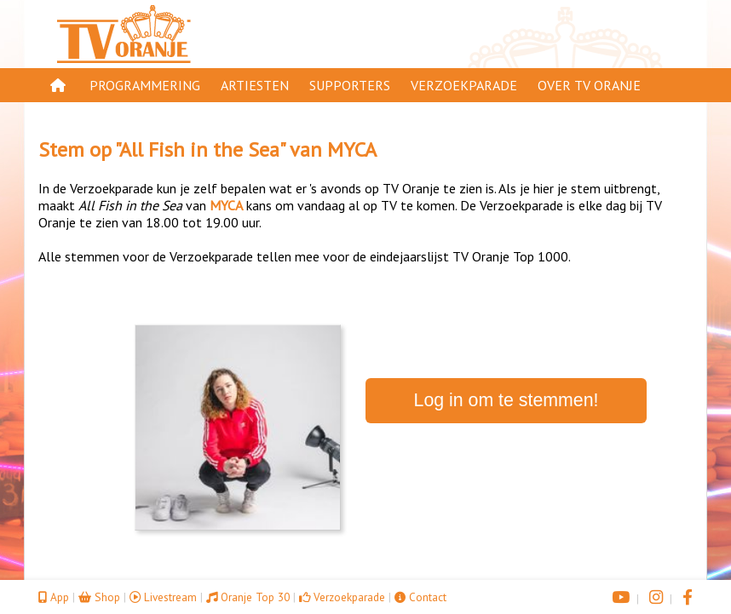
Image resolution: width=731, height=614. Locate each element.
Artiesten (255, 85)
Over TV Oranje (589, 85)
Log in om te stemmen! (506, 400)
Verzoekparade (464, 85)
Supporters (349, 85)
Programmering (144, 85)
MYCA (352, 149)
